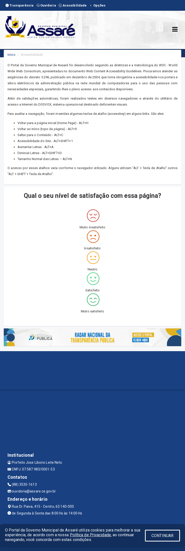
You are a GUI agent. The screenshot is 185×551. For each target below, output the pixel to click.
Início (12, 55)
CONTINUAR (162, 535)
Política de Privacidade (90, 534)
